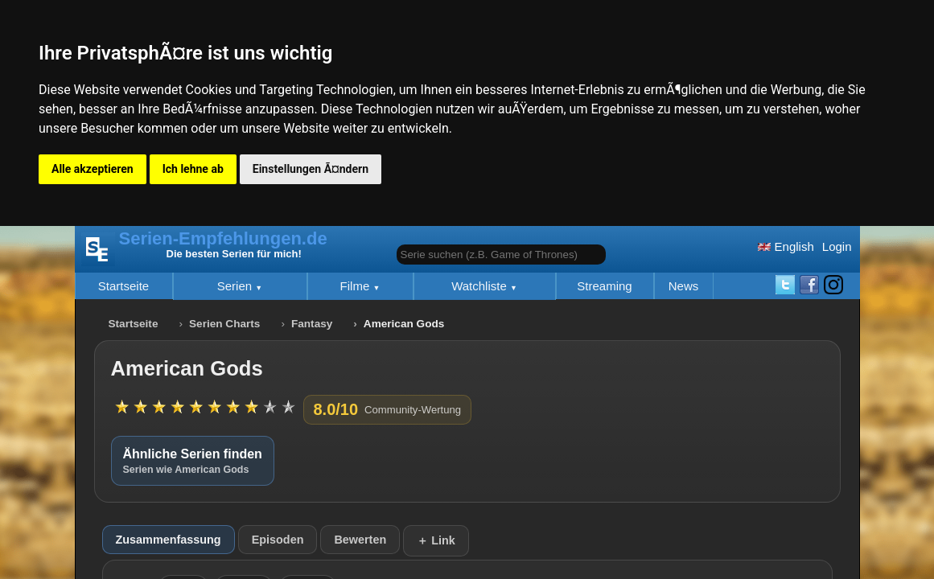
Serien (236, 286)
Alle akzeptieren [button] (92, 168)
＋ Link (436, 540)
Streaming (604, 286)
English (785, 246)
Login (837, 246)
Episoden (278, 539)
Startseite (123, 286)
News (684, 286)
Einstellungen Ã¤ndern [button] (310, 168)
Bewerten (360, 539)
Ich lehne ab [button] (193, 168)
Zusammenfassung (168, 539)
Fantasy (311, 324)
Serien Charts (224, 324)
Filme (356, 286)
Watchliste (480, 286)
